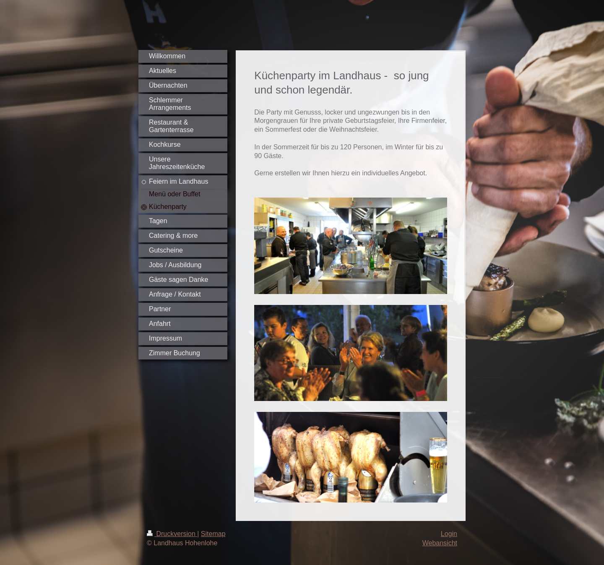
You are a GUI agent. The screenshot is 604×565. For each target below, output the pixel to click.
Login (449, 533)
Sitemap (213, 533)
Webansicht (439, 543)
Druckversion (172, 533)
